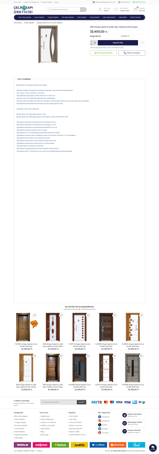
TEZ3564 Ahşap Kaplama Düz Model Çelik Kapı (133, 345)
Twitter (102, 424)
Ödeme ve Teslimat (48, 422)
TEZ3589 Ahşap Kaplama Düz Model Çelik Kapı (133, 386)
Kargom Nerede (47, 2)
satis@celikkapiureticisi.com (105, 2)
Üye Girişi (73, 419)
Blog (56, 2)
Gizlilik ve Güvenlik (48, 425)
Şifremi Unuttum (76, 425)
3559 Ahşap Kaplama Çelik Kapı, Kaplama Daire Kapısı (26, 386)
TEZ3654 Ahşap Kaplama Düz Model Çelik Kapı (26, 345)
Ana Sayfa (17, 2)
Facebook (103, 416)
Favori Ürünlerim (76, 422)
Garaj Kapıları (95, 17)
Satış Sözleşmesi (47, 419)
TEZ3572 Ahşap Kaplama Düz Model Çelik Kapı (79, 345)
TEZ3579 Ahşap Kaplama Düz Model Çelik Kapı (106, 386)
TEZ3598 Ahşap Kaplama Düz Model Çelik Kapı (106, 345)
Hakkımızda (45, 416)
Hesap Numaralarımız (31, 2)
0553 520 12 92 (140, 2)
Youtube (103, 432)
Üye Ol (106, 11)
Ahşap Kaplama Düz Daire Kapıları (49, 23)
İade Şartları (45, 429)
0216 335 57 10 (125, 2)
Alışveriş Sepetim (76, 429)
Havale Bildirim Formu (78, 435)
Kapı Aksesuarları (109, 17)
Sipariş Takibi (74, 432)
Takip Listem (125, 11)
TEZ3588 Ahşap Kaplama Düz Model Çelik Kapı (79, 386)
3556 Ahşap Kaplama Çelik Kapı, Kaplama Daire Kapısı (53, 345)
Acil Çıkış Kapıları (68, 17)
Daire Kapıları (39, 17)
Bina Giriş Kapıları (25, 17)
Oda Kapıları (81, 17)
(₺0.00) (142, 11)
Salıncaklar (123, 17)
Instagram (104, 420)
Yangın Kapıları (53, 17)
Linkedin (103, 428)
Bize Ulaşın (45, 435)
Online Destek (135, 17)
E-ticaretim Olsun (118, 451)
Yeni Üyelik (74, 416)
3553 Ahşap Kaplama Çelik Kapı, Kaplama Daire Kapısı (53, 386)
